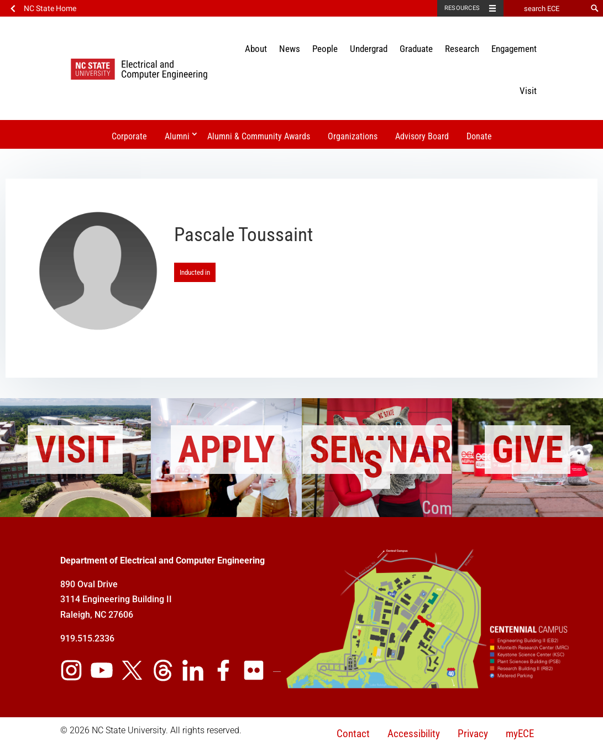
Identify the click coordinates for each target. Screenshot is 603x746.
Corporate (129, 136)
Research (462, 48)
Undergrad (368, 48)
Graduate (416, 48)
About (256, 48)
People (325, 48)
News (289, 48)
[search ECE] (545, 8)
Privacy (473, 733)
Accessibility (413, 733)
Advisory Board (422, 136)
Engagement (514, 48)
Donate (479, 136)
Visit (528, 90)
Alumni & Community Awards (258, 136)
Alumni (177, 136)
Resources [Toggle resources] (462, 8)
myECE (520, 733)
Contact (353, 733)
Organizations (352, 136)
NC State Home (50, 8)
